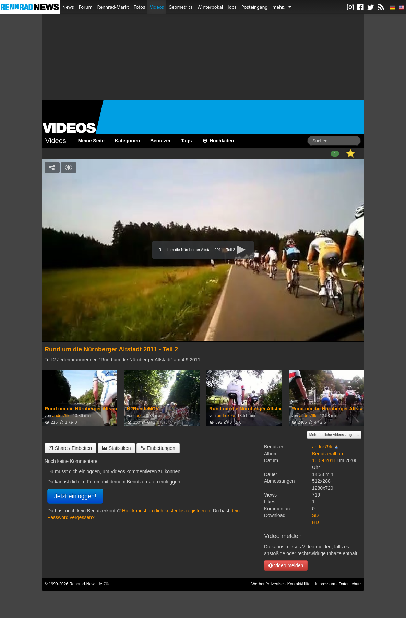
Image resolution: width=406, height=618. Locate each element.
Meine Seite (91, 140)
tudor (138, 415)
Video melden (285, 565)
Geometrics (181, 7)
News (68, 7)
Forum (85, 7)
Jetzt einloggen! (75, 496)
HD (315, 522)
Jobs (232, 7)
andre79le (61, 415)
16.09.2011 (324, 460)
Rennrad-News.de (85, 584)
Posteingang (254, 7)
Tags (186, 140)
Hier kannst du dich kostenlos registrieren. (167, 510)
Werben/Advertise (267, 584)
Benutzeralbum (328, 453)
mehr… (281, 7)
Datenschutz (350, 584)
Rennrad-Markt (113, 7)
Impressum (325, 584)
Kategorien (127, 140)
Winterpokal (210, 7)
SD (315, 515)
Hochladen (218, 140)
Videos (157, 7)
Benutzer (160, 140)
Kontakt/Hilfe (298, 584)
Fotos (139, 7)
